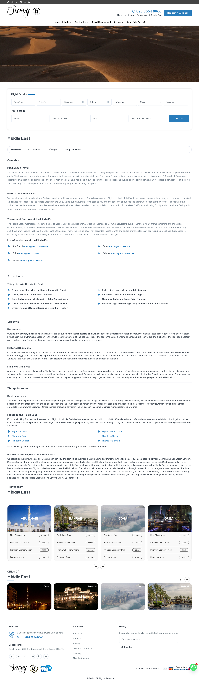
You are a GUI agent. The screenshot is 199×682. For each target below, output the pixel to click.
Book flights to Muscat (31, 260)
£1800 (43, 535)
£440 (184, 550)
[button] (178, 13)
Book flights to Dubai (119, 246)
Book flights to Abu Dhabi (36, 246)
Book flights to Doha (28, 253)
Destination (82, 22)
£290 (90, 557)
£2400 (90, 535)
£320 (44, 557)
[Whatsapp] (193, 667)
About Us (77, 633)
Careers (77, 638)
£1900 (184, 535)
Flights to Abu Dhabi (112, 431)
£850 (184, 543)
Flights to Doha (19, 436)
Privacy (76, 643)
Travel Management (101, 22)
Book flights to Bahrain (123, 253)
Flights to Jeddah (21, 441)
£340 (90, 550)
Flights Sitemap (81, 658)
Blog (129, 22)
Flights (67, 22)
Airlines (119, 22)
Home (57, 22)
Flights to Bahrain (111, 441)
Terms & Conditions (82, 648)
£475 (44, 550)
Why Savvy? (139, 22)
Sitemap (77, 653)
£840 (44, 543)
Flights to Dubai (20, 431)
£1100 (90, 543)
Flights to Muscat (110, 436)
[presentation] (96, 566)
